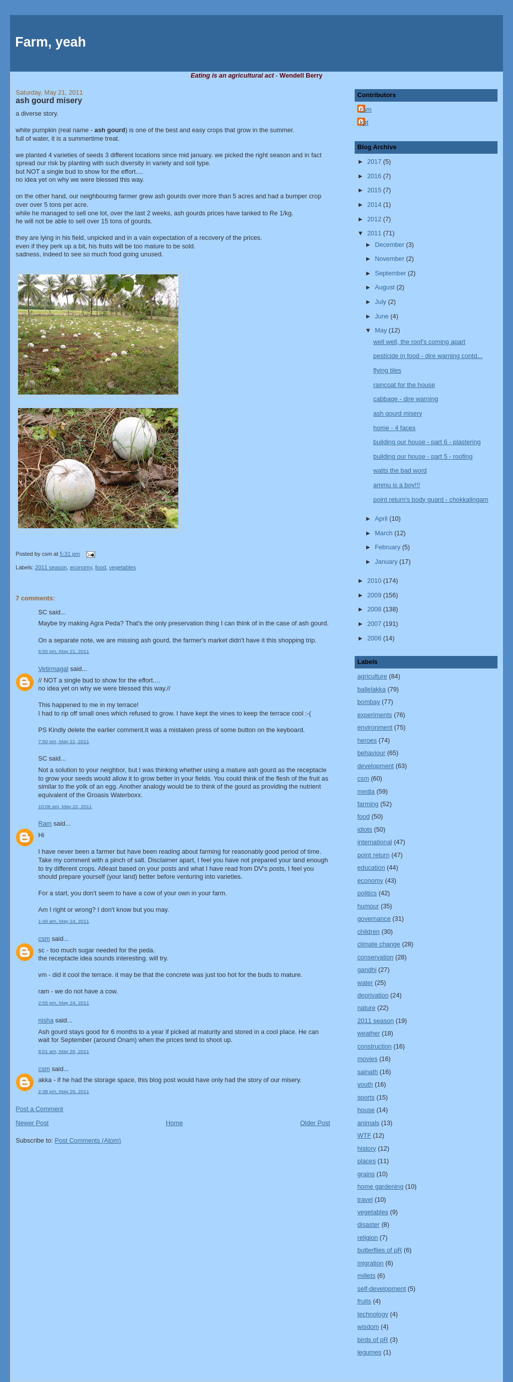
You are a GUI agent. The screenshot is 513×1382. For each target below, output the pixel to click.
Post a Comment (39, 1109)
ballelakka (371, 689)
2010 (375, 580)
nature (366, 1007)
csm (44, 938)
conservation (375, 957)
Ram (45, 823)
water (365, 982)
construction (374, 1046)
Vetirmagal (53, 668)
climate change (378, 944)
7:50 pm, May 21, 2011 (63, 741)
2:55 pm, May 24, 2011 (63, 1002)
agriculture (372, 676)
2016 (375, 176)
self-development (381, 1288)
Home (174, 1123)
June (382, 316)
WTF (364, 1135)
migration (370, 1263)
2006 (375, 638)
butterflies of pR (379, 1250)
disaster (368, 1224)
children (368, 931)
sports (366, 1097)
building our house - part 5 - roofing (422, 456)
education (371, 867)
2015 (375, 190)
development (375, 766)
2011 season (51, 567)
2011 (375, 233)
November (390, 258)
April (382, 518)
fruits (364, 1301)
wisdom (368, 1326)
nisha (45, 1020)
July (381, 301)
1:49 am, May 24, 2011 (63, 921)
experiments (374, 715)
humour (368, 906)
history (366, 1148)
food (100, 567)
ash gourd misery (49, 100)
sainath (367, 1072)
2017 (375, 161)
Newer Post (32, 1123)
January (387, 561)
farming (367, 804)
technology (372, 1314)
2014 (375, 204)
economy (81, 567)
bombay (368, 702)
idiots (364, 829)
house (366, 1110)
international (374, 842)
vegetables (122, 567)
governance (374, 918)
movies (367, 1059)
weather (368, 1033)
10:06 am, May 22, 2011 (65, 806)
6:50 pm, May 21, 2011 (63, 651)
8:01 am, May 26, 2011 (63, 1051)
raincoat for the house (404, 385)
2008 (375, 609)
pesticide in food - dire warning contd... (427, 356)
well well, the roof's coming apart (419, 342)
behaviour (371, 753)
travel (365, 1199)
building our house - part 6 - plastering (427, 442)
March (384, 533)
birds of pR (372, 1339)
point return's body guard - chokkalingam (430, 499)
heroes (367, 740)
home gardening (380, 1186)
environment (374, 727)
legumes (369, 1352)
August (385, 287)
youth (365, 1084)
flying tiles (387, 370)
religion (367, 1237)
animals (368, 1123)
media (366, 791)
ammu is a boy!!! (396, 485)
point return (373, 855)
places (366, 1161)
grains (366, 1174)
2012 (375, 219)
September (391, 273)
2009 (375, 595)
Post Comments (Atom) (88, 1140)
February (388, 547)
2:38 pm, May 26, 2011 (63, 1091)
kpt (364, 122)
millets (366, 1275)
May (382, 330)
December (390, 244)
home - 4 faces (394, 428)
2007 (375, 623)
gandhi (366, 969)
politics (367, 893)
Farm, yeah (50, 42)
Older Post (315, 1123)
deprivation (372, 995)
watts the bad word (400, 470)
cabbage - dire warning (405, 399)
